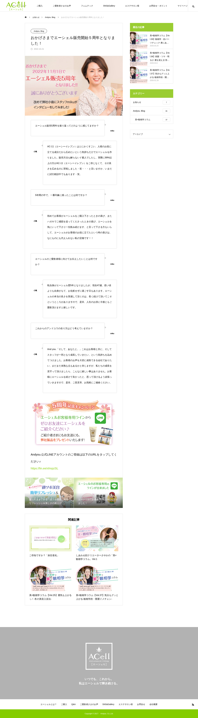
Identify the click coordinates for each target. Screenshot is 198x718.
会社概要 (153, 704)
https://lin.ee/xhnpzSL (44, 468)
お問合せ (141, 704)
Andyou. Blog (39, 31)
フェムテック (87, 6)
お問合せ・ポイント (158, 6)
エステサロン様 (132, 6)
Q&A (73, 704)
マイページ (183, 6)
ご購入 (40, 6)
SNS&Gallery (109, 6)
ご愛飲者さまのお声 (62, 6)
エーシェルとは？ (48, 704)
